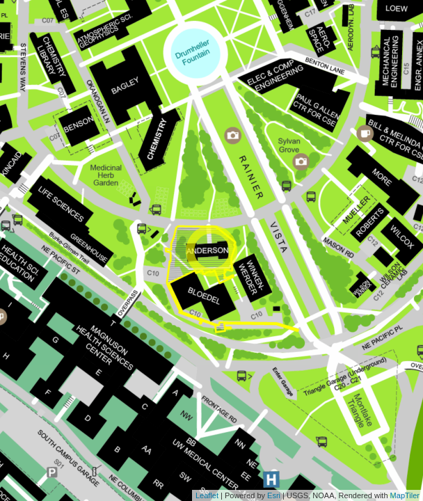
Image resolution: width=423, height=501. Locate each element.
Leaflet (206, 495)
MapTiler (405, 495)
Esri (273, 495)
